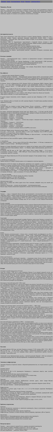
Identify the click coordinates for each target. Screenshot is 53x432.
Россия (22, 1)
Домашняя (3, 1)
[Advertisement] (26, 24)
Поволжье (27, 1)
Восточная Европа (15, 1)
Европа (8, 1)
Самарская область (35, 1)
